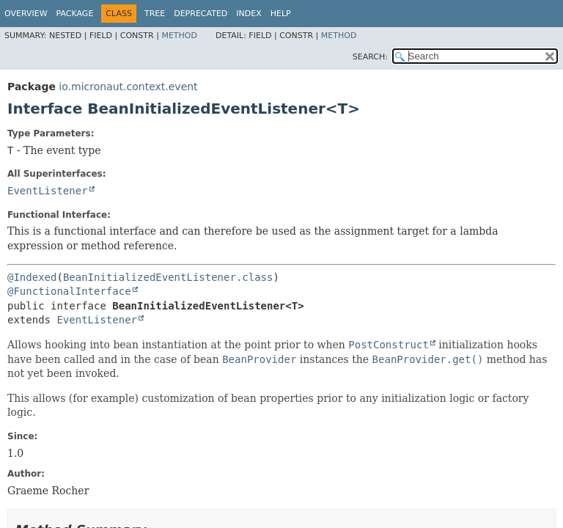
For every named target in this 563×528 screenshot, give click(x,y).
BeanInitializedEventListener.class (168, 277)
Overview (26, 13)
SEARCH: (370, 57)
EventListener (47, 191)
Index (248, 13)
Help (281, 13)
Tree (154, 13)
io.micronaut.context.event (128, 86)
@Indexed (31, 277)
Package (75, 13)
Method (179, 35)
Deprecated (200, 13)
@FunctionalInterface (69, 291)
